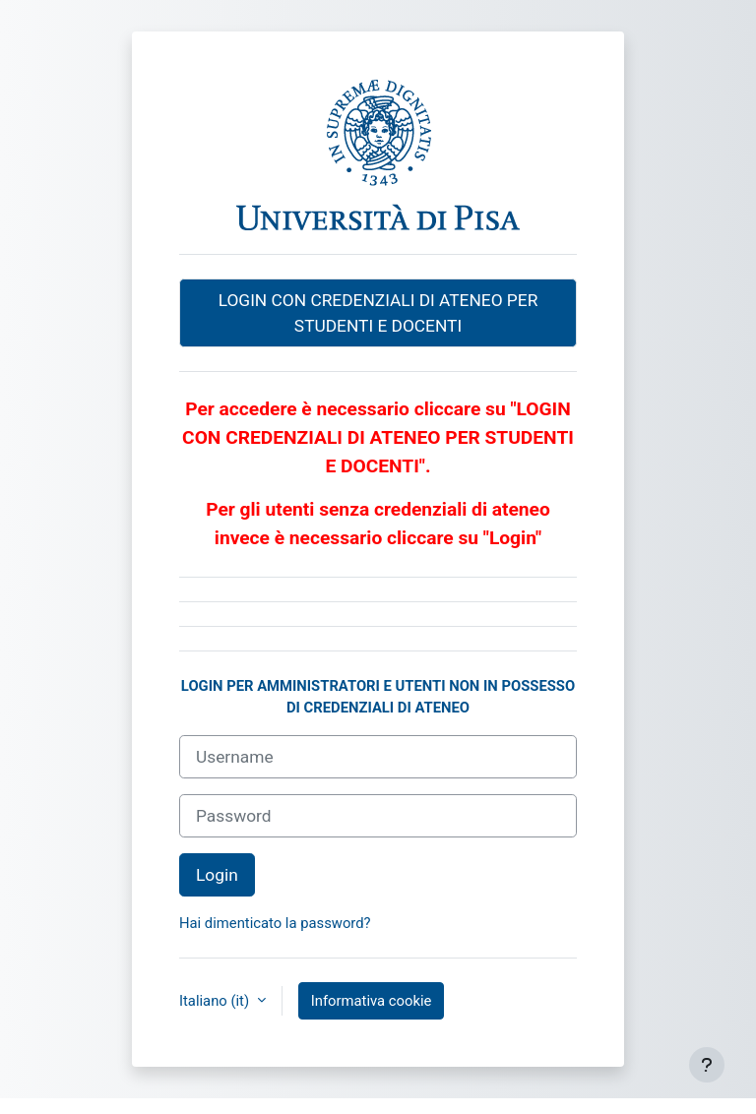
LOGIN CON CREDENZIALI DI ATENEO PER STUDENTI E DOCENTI (378, 313)
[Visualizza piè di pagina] (706, 1065)
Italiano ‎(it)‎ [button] (216, 1001)
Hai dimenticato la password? (275, 923)
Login (217, 875)
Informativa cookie (371, 1001)
